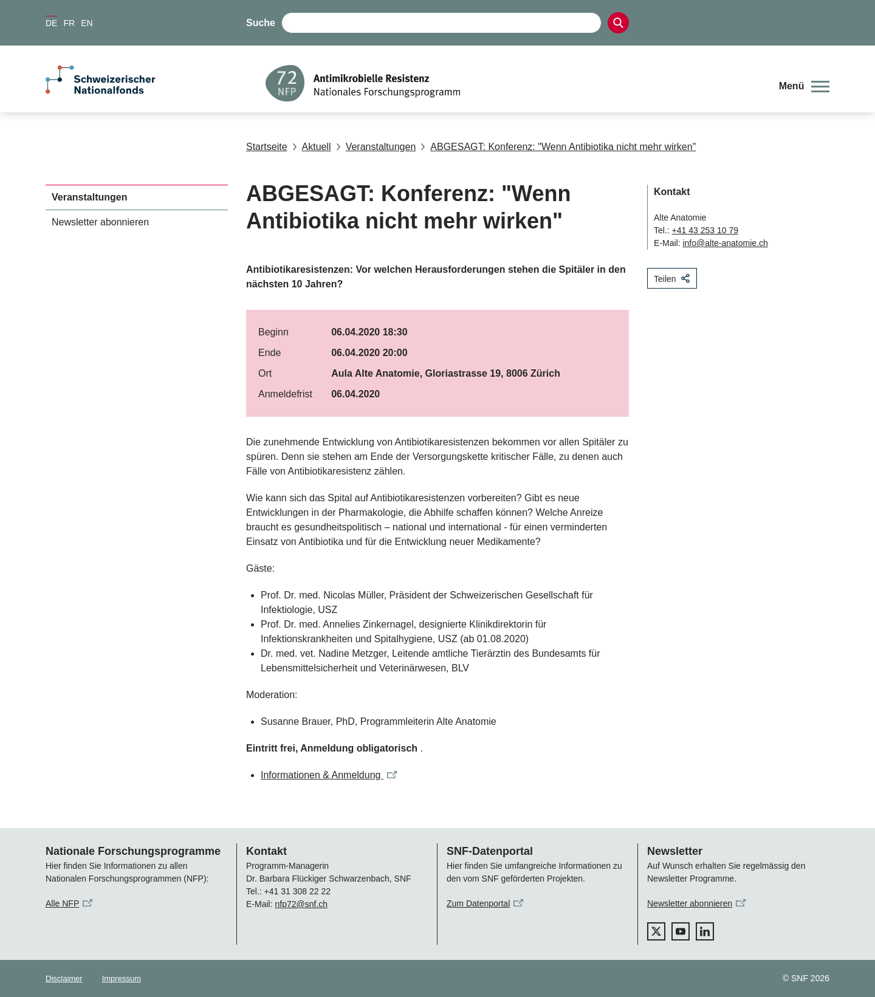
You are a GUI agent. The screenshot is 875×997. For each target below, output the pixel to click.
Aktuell (311, 147)
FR (69, 23)
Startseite (266, 147)
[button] (804, 86)
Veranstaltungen (376, 147)
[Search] (618, 22)
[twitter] (656, 931)
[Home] (513, 83)
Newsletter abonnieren (100, 222)
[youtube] (680, 931)
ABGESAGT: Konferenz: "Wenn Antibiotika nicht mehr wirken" (558, 147)
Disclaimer (64, 978)
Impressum (121, 978)
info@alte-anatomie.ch (724, 243)
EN (86, 23)
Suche (260, 23)
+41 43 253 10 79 (705, 230)
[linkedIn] (705, 931)
